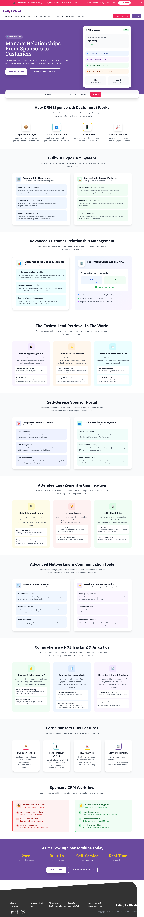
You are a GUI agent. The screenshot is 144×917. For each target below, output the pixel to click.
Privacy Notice (54, 903)
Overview (48, 94)
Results (83, 94)
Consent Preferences (94, 906)
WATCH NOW (124, 3)
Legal (31, 906)
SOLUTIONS (20, 16)
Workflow (72, 94)
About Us (13, 903)
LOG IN (136, 16)
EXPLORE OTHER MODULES (45, 72)
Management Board (36, 903)
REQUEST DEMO (16, 71)
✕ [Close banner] (141, 3)
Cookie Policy (72, 903)
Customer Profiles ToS (94, 903)
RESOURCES (45, 16)
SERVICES (32, 16)
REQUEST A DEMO (121, 16)
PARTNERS (58, 16)
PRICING (70, 16)
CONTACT (81, 16)
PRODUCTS (7, 16)
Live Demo (95, 94)
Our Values (14, 906)
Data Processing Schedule (57, 906)
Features (60, 94)
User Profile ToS (73, 906)
